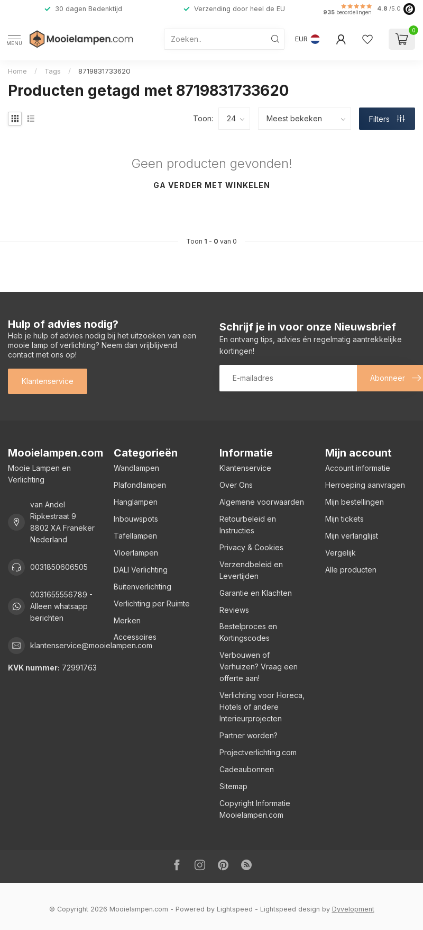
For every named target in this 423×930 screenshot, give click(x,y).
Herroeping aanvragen (365, 484)
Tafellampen (135, 535)
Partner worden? (248, 735)
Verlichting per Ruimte (152, 603)
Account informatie (357, 467)
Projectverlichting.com (258, 752)
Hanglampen (136, 501)
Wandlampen (136, 467)
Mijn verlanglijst (351, 535)
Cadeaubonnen (246, 769)
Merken (127, 620)
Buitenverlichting (142, 586)
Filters (386, 118)
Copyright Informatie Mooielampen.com (254, 809)
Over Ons (236, 484)
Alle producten (350, 569)
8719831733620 (104, 71)
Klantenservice (47, 381)
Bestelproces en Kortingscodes (248, 632)
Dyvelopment (353, 909)
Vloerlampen (136, 552)
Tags (52, 71)
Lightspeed (235, 909)
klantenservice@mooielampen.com (91, 645)
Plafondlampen (140, 484)
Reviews (234, 609)
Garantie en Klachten (255, 592)
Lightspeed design (290, 909)
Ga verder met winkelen (211, 185)
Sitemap (233, 786)
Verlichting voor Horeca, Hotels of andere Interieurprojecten (262, 707)
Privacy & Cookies (251, 547)
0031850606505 (59, 566)
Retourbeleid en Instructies (247, 524)
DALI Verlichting (141, 569)
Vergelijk (340, 552)
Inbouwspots (136, 518)
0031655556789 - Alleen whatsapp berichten (61, 606)
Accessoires (135, 636)
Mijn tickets (344, 518)
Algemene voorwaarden (261, 501)
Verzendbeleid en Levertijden (251, 570)
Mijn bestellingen (354, 501)
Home (17, 71)
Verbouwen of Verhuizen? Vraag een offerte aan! (258, 666)
